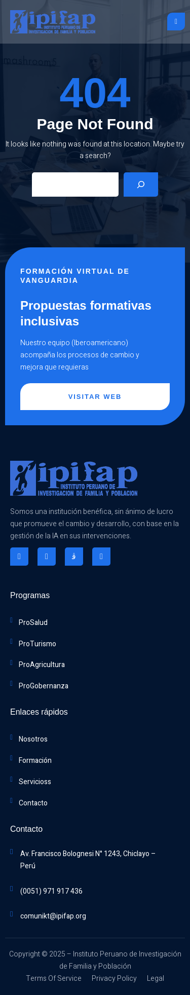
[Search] (141, 184)
